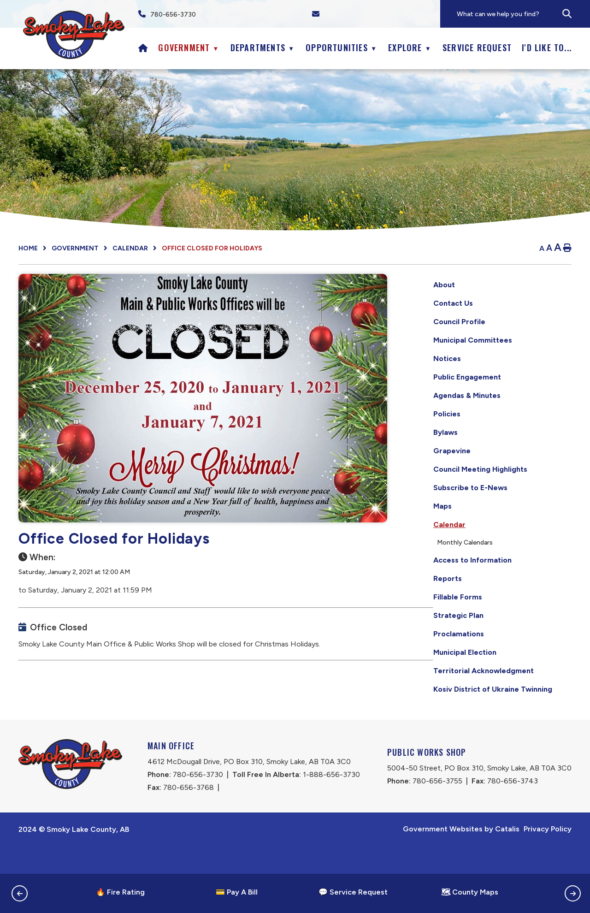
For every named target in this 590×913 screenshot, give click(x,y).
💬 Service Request (353, 892)
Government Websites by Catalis (461, 856)
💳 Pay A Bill (237, 892)
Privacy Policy (548, 856)
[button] (567, 13)
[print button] (567, 248)
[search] (522, 14)
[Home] (143, 47)
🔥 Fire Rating (120, 892)
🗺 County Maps (469, 892)
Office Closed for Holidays (212, 248)
